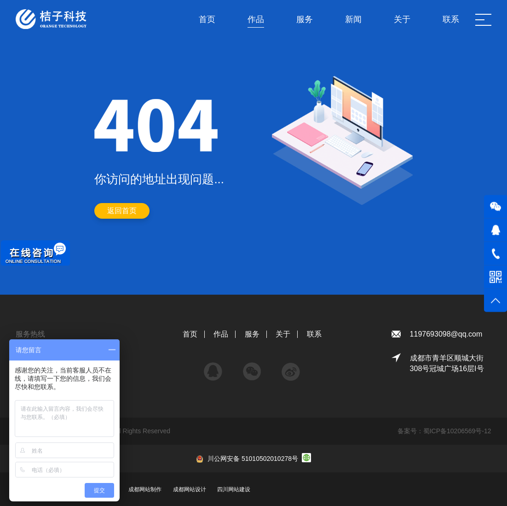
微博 (290, 367)
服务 (252, 334)
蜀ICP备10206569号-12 (457, 431)
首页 (190, 334)
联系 (314, 334)
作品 (220, 334)
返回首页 (122, 211)
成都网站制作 (144, 489)
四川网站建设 (233, 489)
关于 (283, 334)
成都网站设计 (189, 489)
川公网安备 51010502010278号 (252, 458)
